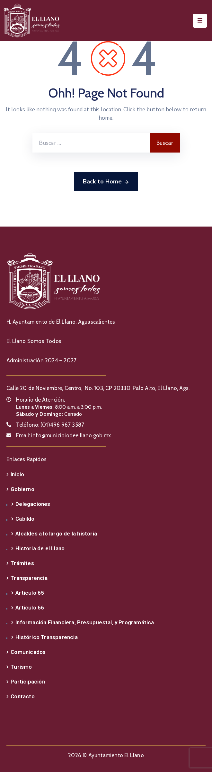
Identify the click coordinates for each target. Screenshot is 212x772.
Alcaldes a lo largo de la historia (56, 533)
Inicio (17, 474)
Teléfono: (50, 425)
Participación (28, 681)
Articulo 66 (29, 607)
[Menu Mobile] (200, 21)
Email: (63, 435)
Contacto (23, 696)
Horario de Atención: (40, 399)
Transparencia (29, 578)
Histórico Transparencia (46, 637)
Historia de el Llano (40, 548)
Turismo (21, 667)
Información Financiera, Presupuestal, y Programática (84, 622)
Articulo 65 (29, 593)
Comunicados (28, 652)
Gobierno (22, 489)
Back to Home (106, 182)
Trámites (22, 563)
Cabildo (24, 519)
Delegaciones (32, 504)
